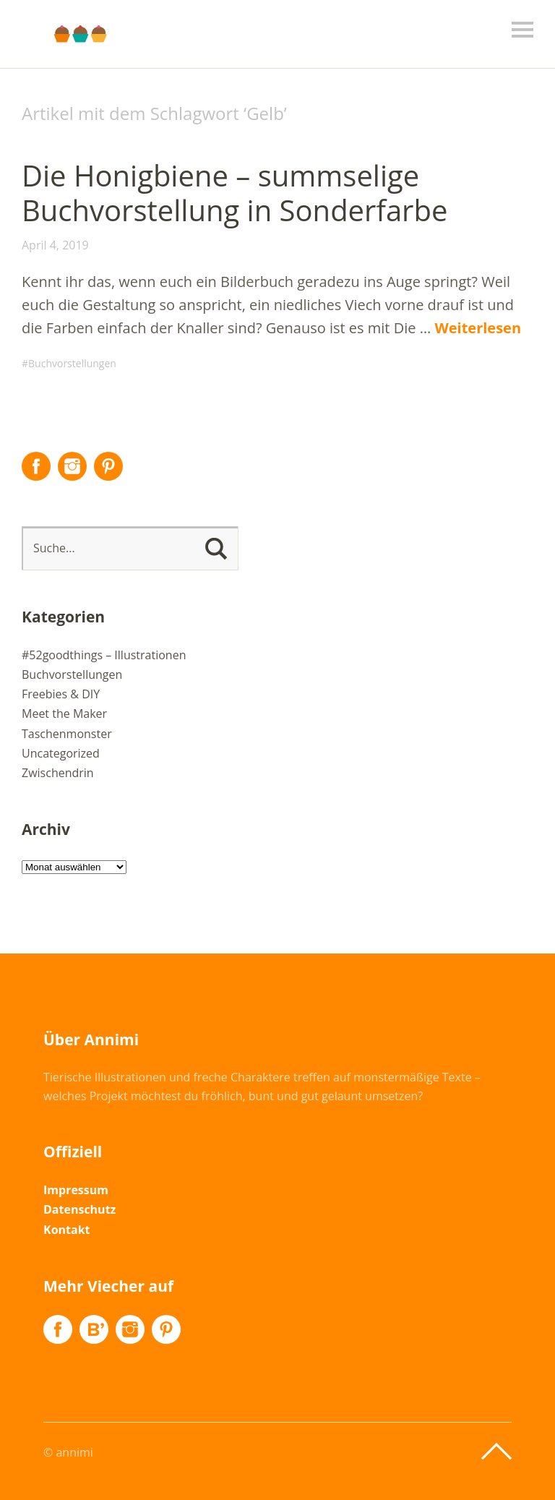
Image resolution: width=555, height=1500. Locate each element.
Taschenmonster (67, 734)
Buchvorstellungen (72, 363)
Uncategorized (61, 753)
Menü (522, 30)
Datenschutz (79, 1209)
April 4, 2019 (55, 245)
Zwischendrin (58, 773)
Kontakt (66, 1230)
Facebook (36, 466)
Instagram (72, 466)
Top (496, 1451)
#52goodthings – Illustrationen (104, 655)
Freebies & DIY (61, 694)
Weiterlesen (477, 328)
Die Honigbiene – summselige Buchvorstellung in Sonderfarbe (234, 192)
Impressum (75, 1190)
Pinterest (108, 466)
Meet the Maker (64, 713)
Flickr (93, 1329)
